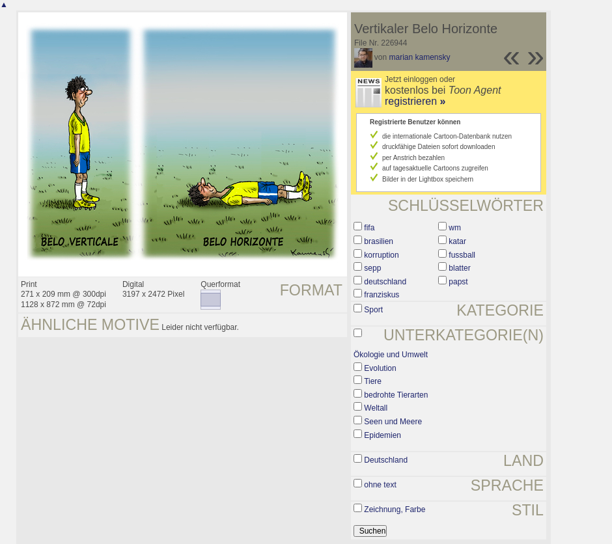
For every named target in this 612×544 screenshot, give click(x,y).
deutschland (385, 281)
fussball (462, 255)
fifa (369, 227)
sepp (372, 268)
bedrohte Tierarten (396, 395)
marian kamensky (420, 57)
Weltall (375, 408)
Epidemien (382, 435)
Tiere (373, 381)
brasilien (378, 241)
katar (457, 241)
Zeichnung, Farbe (394, 509)
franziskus (381, 294)
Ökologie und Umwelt (391, 354)
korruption (381, 255)
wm (455, 227)
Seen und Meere (393, 421)
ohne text (380, 484)
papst (458, 281)
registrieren (415, 101)
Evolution (380, 368)
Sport (373, 309)
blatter (459, 268)
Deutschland (386, 460)
